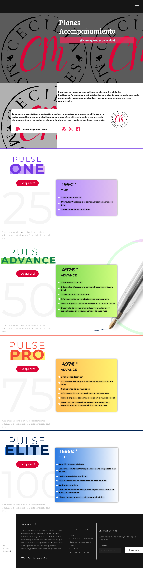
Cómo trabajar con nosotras (78, 538)
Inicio (72, 533)
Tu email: (103, 546)
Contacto (73, 550)
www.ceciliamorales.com (35, 558)
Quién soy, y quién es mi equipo (80, 545)
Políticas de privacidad (79, 554)
